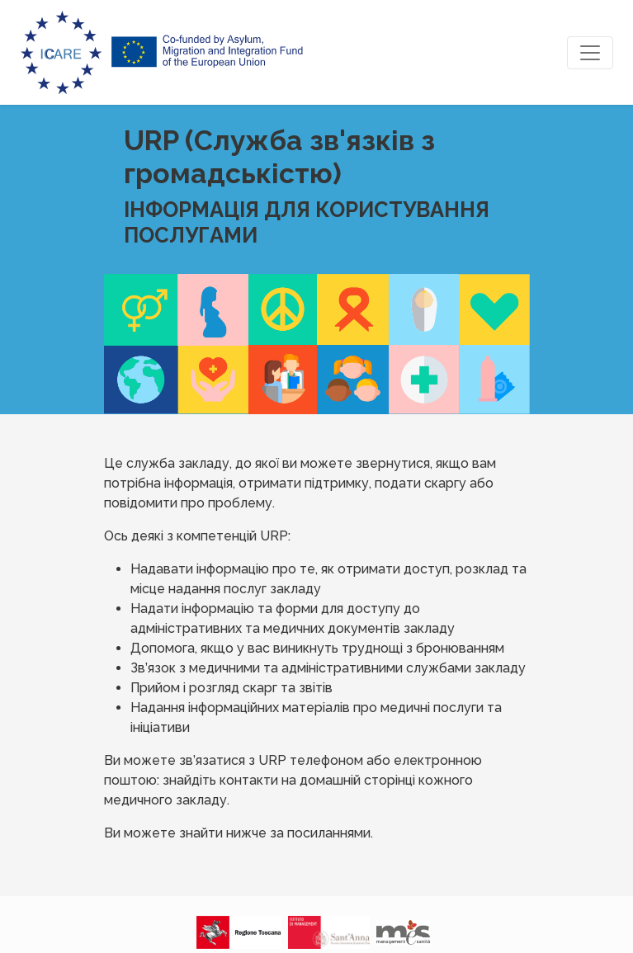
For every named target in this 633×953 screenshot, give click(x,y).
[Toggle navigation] (590, 52)
